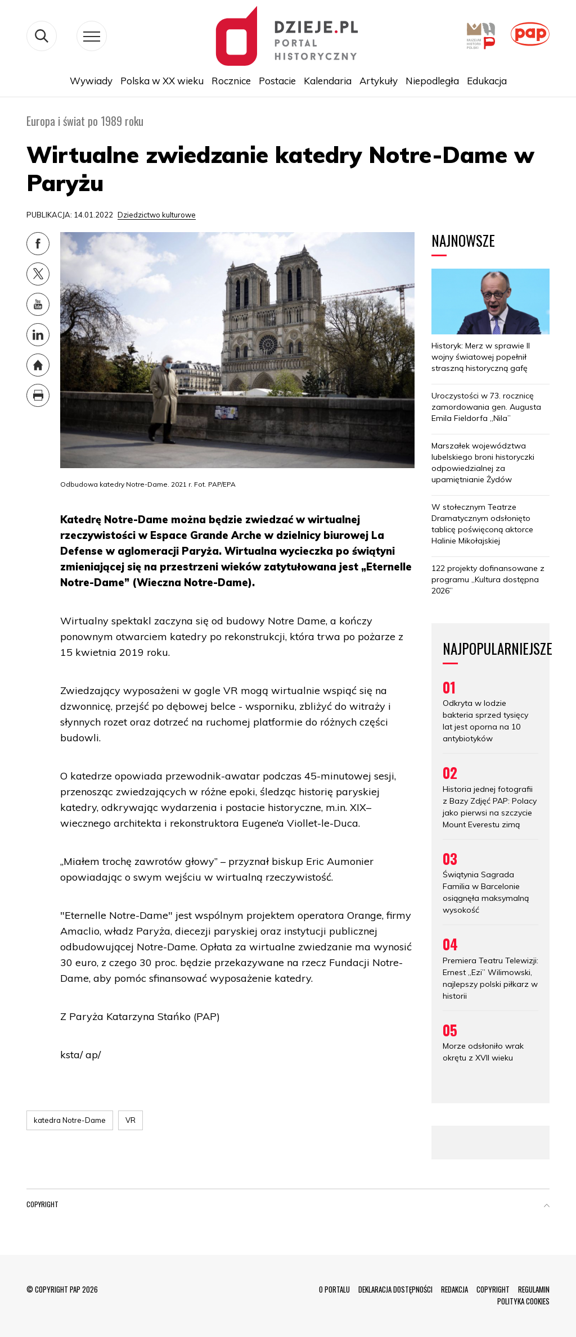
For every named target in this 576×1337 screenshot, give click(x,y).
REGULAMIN (534, 1289)
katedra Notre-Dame (70, 1120)
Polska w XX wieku (162, 81)
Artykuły (378, 81)
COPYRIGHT (493, 1289)
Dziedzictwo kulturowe (157, 214)
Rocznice (231, 81)
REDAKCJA (454, 1289)
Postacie (277, 81)
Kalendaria (328, 81)
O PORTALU (334, 1289)
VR (130, 1120)
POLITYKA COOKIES (523, 1301)
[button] (547, 1206)
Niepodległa (432, 81)
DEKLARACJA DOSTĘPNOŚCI (395, 1289)
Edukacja (487, 81)
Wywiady (91, 81)
